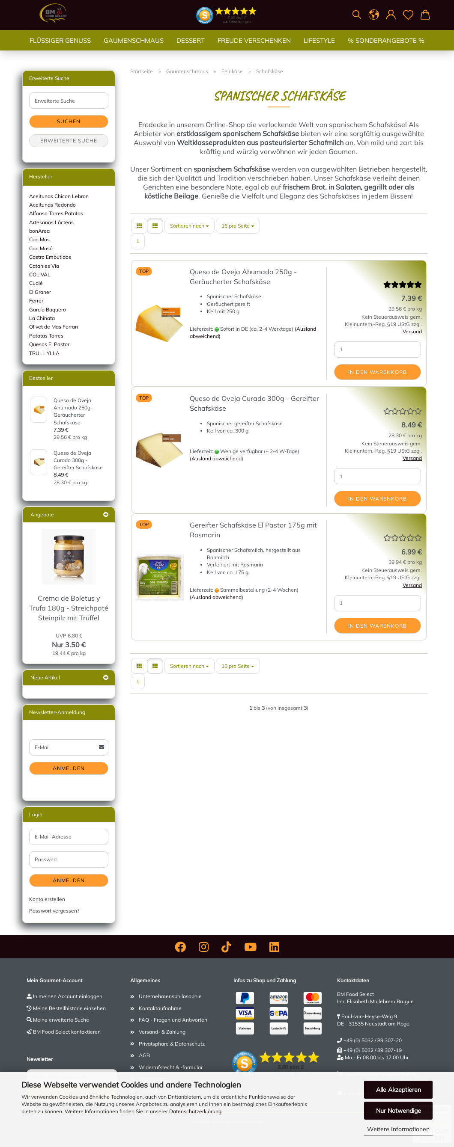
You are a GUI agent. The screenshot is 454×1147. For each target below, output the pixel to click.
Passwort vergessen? (54, 910)
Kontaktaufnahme (160, 1008)
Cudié (36, 283)
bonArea (39, 231)
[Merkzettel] (408, 15)
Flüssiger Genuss (60, 49)
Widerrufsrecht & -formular (171, 1067)
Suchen (69, 121)
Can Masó (41, 248)
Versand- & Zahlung (162, 1031)
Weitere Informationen (398, 1129)
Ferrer (36, 300)
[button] (373, 15)
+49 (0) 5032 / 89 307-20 (372, 1040)
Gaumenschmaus (134, 49)
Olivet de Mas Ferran (53, 326)
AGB (144, 1055)
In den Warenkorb (377, 372)
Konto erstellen (47, 899)
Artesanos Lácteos (51, 222)
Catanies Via (44, 266)
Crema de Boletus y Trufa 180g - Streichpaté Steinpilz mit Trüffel (68, 608)
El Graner (40, 292)
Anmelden (69, 768)
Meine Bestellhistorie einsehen (69, 1008)
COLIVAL (40, 274)
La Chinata (42, 318)
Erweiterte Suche (68, 140)
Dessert (190, 49)
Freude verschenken (254, 49)
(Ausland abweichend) (216, 458)
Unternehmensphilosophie (170, 996)
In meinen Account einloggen (67, 996)
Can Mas (39, 239)
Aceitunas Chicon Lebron (59, 196)
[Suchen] (356, 15)
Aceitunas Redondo (52, 205)
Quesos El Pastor (49, 344)
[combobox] (189, 226)
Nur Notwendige (398, 1110)
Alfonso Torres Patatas (56, 213)
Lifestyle (319, 49)
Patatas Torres (46, 335)
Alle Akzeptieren (398, 1090)
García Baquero (47, 309)
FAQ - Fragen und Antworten (173, 1020)
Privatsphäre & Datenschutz (172, 1043)
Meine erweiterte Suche (61, 1020)
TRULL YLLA (44, 353)
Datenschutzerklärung (195, 1111)
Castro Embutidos (50, 257)
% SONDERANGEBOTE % (386, 49)
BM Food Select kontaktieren (67, 1031)
